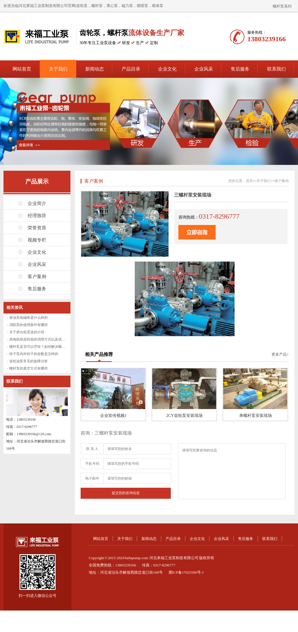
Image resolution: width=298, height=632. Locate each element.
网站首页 (22, 68)
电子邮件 (92, 478)
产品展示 (37, 181)
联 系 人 (92, 449)
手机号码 (92, 464)
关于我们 (58, 68)
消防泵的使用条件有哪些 (28, 325)
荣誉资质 (37, 227)
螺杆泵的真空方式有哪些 (28, 368)
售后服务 (240, 68)
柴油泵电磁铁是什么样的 (28, 318)
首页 (249, 181)
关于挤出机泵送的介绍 (26, 332)
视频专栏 (37, 239)
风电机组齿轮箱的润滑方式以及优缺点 (39, 339)
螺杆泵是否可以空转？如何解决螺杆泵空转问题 (46, 347)
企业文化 (167, 68)
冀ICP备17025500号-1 (186, 572)
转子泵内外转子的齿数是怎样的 (33, 354)
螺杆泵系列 (282, 6)
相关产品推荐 (99, 354)
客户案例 (37, 276)
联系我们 (276, 68)
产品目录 (131, 68)
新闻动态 (94, 68)
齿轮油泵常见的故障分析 (28, 361)
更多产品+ (280, 354)
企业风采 (203, 68)
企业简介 (37, 203)
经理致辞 (37, 215)
